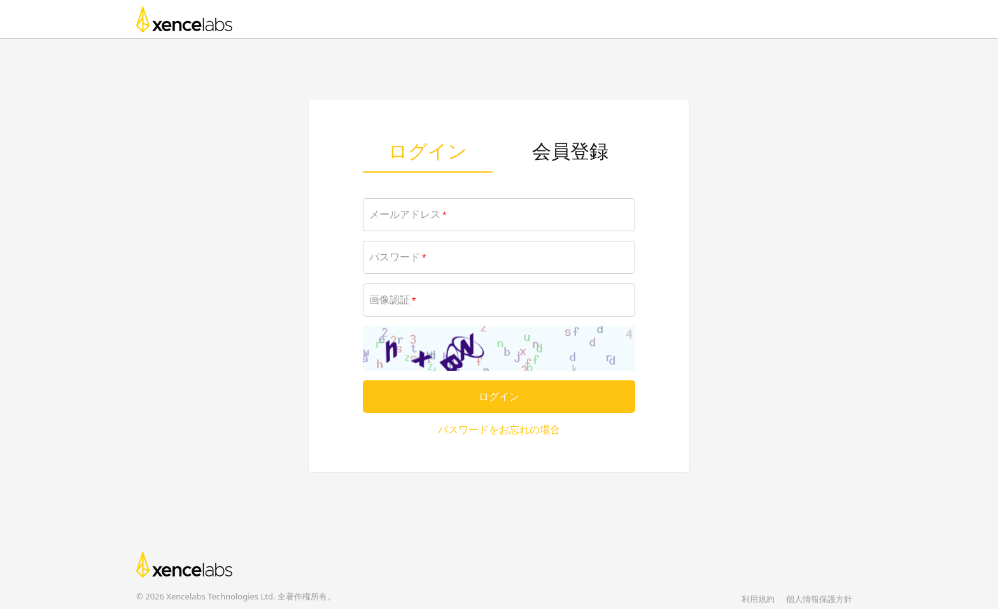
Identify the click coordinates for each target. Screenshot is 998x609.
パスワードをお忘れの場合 (499, 429)
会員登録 (570, 151)
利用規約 (758, 599)
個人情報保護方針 (819, 599)
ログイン (427, 151)
